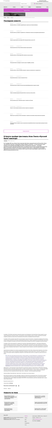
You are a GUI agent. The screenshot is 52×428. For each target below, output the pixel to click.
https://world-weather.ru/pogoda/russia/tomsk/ (42, 1)
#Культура (5, 381)
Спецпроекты (27, 416)
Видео (26, 414)
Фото (25, 412)
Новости (26, 408)
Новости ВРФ (6, 407)
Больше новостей (26, 123)
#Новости (9, 381)
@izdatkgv (38, 413)
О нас (26, 418)
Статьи (26, 410)
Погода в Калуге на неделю (42, 0)
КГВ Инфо (11, 375)
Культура (5, 133)
